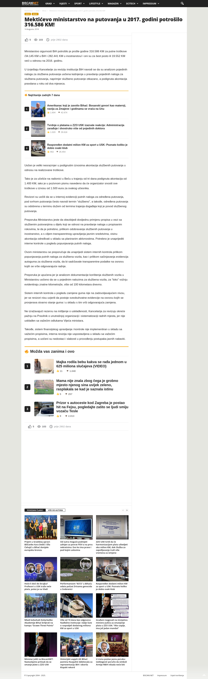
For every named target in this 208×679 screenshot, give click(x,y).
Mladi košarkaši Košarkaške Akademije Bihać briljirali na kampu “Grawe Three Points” (39, 622)
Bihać (44, 11)
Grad (50, 3)
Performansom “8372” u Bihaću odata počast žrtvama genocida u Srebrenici (76, 586)
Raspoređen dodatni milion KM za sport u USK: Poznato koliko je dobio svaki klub (112, 586)
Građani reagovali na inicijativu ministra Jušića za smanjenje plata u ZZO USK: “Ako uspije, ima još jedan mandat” (112, 624)
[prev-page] (123, 510)
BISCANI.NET (148, 675)
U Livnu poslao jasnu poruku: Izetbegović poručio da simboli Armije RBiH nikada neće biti (111, 662)
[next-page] (127, 510)
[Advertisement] (76, 466)
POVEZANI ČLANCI (35, 510)
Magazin (115, 3)
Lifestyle (96, 3)
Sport (79, 3)
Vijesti (64, 3)
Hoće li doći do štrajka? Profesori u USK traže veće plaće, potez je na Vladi (38, 586)
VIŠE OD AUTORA (55, 510)
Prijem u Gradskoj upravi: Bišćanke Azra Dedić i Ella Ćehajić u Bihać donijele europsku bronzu (37, 545)
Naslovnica (29, 11)
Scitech (132, 3)
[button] (182, 3)
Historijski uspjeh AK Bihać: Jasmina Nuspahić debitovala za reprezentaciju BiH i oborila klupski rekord (76, 663)
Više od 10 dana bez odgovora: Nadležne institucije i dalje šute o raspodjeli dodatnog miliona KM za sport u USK (76, 624)
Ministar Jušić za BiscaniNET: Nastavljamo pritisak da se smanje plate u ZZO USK (39, 662)
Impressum (151, 3)
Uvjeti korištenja (177, 675)
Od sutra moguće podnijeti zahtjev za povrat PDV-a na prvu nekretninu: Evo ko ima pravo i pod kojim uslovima (76, 545)
